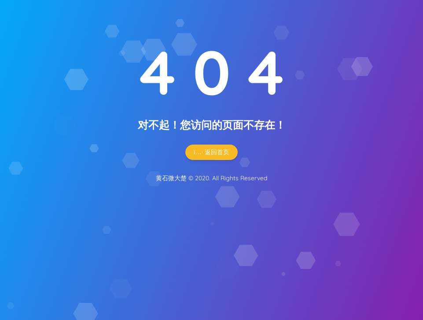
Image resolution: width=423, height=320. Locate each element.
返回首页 (211, 152)
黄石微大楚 (171, 178)
